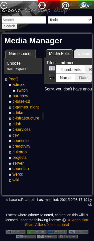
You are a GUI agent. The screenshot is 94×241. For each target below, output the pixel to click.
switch (22, 90)
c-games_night (26, 107)
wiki (16, 180)
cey (16, 135)
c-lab (17, 124)
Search (9, 26)
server (18, 163)
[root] (13, 79)
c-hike (18, 112)
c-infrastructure (26, 118)
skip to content (80, 4)
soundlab (21, 169)
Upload (84, 53)
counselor (21, 141)
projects (20, 157)
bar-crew (20, 96)
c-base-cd (21, 101)
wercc (18, 174)
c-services (22, 129)
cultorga (20, 152)
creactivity (21, 146)
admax (19, 84)
